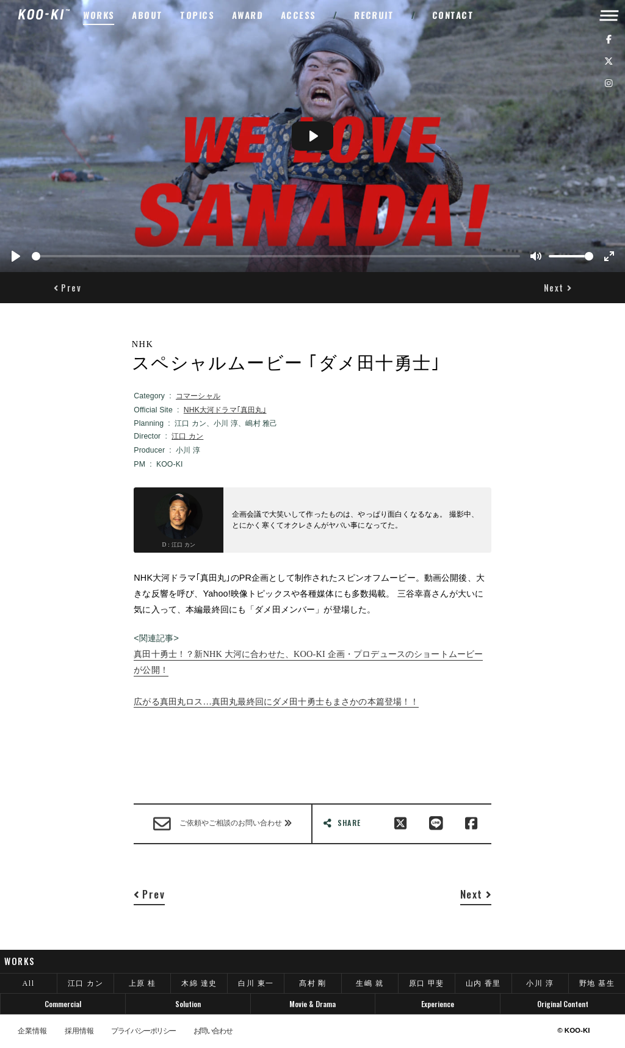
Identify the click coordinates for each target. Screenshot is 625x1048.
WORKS (99, 15)
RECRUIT (374, 15)
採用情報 (79, 1031)
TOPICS (197, 15)
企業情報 (32, 1031)
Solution (188, 1004)
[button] (67, 288)
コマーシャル (198, 396)
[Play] (16, 256)
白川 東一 (255, 983)
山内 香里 (483, 983)
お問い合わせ (212, 1031)
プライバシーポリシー (143, 1031)
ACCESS (299, 15)
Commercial (63, 1004)
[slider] (276, 256)
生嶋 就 (369, 983)
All (29, 983)
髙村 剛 (313, 983)
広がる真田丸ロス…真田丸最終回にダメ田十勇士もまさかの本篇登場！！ (276, 701)
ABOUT (147, 15)
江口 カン (187, 436)
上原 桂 (142, 983)
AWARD (248, 15)
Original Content (562, 1004)
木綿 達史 (199, 983)
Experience (437, 1004)
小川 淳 (540, 983)
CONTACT (453, 15)
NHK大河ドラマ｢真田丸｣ (225, 410)
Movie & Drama (312, 1004)
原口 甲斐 (426, 983)
